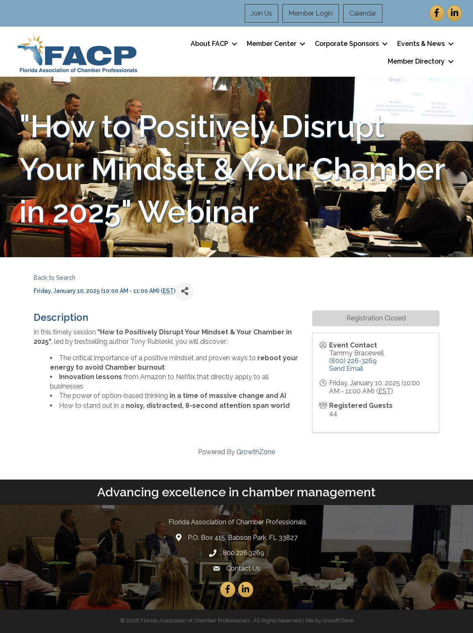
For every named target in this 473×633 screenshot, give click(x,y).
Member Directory (416, 61)
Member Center (271, 44)
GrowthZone (255, 452)
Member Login (311, 13)
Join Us (261, 13)
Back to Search (54, 277)
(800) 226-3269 (353, 361)
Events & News (421, 44)
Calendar (362, 13)
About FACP (209, 44)
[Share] (184, 291)
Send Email (346, 368)
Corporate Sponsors (347, 44)
